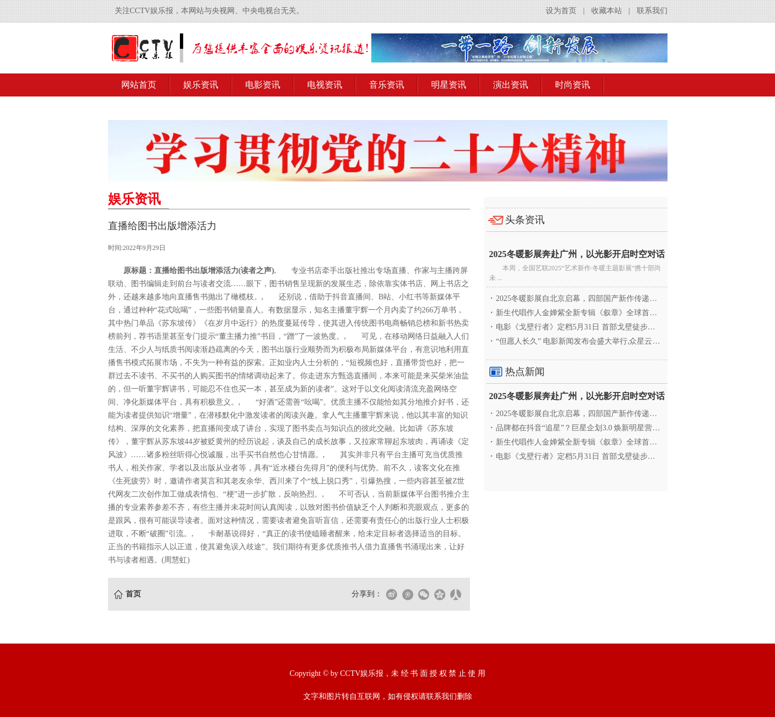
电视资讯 (324, 84)
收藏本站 (606, 11)
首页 (133, 594)
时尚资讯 (572, 84)
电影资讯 (262, 84)
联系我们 (652, 11)
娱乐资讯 (200, 84)
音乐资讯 (386, 84)
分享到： (367, 594)
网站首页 (138, 84)
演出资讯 (510, 84)
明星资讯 (448, 84)
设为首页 (561, 11)
